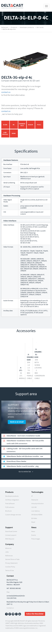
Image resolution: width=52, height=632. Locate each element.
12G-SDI (34, 507)
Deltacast (4, 27)
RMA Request (9, 539)
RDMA (13, 133)
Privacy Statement (11, 563)
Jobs (7, 552)
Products (14, 27)
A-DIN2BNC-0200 (31, 357)
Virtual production (37, 504)
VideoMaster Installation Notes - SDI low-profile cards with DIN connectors (25, 442)
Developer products (27, 27)
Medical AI (34, 500)
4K (13, 125)
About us (8, 548)
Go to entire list (25, 471)
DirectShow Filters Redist (16, 461)
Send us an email (17, 422)
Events (33, 535)
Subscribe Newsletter (35, 614)
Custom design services (13, 515)
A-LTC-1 (21, 370)
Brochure (8, 511)
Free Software (10, 504)
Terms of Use (9, 571)
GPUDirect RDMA (36, 515)
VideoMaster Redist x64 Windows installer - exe (25, 456)
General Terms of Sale (12, 559)
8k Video (34, 518)
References (9, 556)
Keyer (33, 522)
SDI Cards (40, 27)
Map (8, 592)
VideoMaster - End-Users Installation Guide (23, 436)
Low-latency (35, 511)
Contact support (10, 535)
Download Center (11, 532)
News (33, 532)
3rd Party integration (12, 500)
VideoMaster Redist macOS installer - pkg (23, 466)
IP (32, 496)
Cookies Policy (10, 567)
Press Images (35, 539)
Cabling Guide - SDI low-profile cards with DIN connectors (24, 450)
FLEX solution (9, 507)
